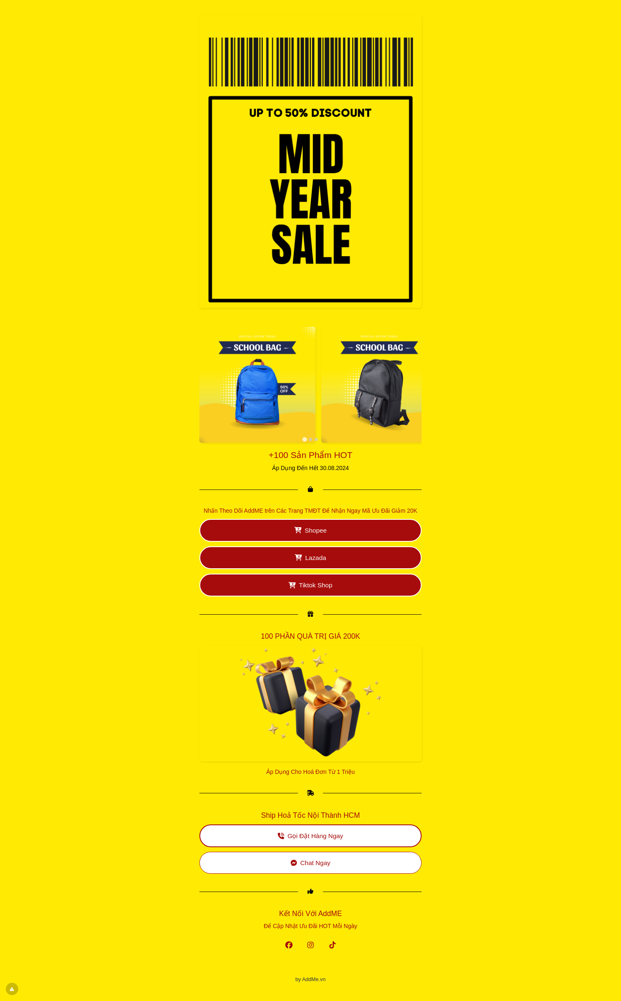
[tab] (304, 439)
